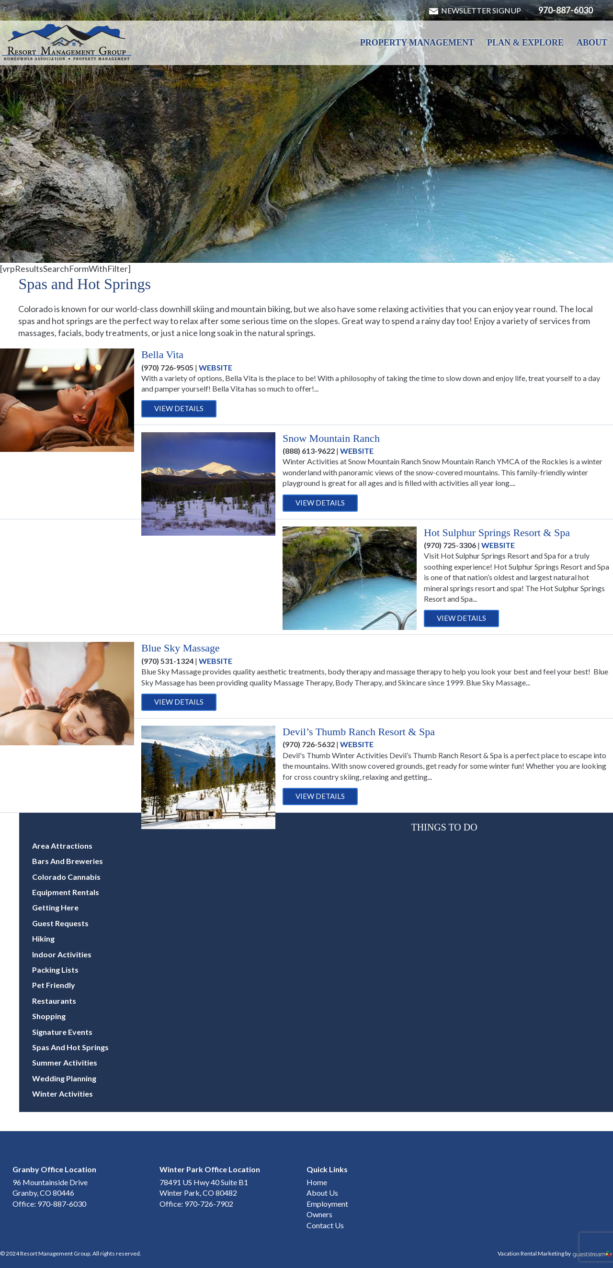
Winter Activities (62, 1093)
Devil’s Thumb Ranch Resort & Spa (359, 732)
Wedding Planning (64, 1078)
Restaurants (54, 1000)
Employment (327, 1203)
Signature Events (62, 1031)
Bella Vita (162, 354)
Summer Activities (64, 1062)
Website (215, 367)
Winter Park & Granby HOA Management (67, 42)
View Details (179, 408)
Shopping (49, 1016)
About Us (322, 1192)
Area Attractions (62, 845)
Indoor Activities (61, 954)
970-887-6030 (565, 10)
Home (316, 1182)
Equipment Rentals (65, 892)
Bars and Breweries (67, 860)
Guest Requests (60, 923)
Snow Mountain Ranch (331, 438)
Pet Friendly (53, 984)
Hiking (43, 938)
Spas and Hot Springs (70, 1047)
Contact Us (325, 1225)
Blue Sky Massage (180, 648)
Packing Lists (55, 969)
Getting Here (55, 907)
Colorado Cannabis (66, 876)
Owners (319, 1214)
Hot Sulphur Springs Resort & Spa (497, 533)
